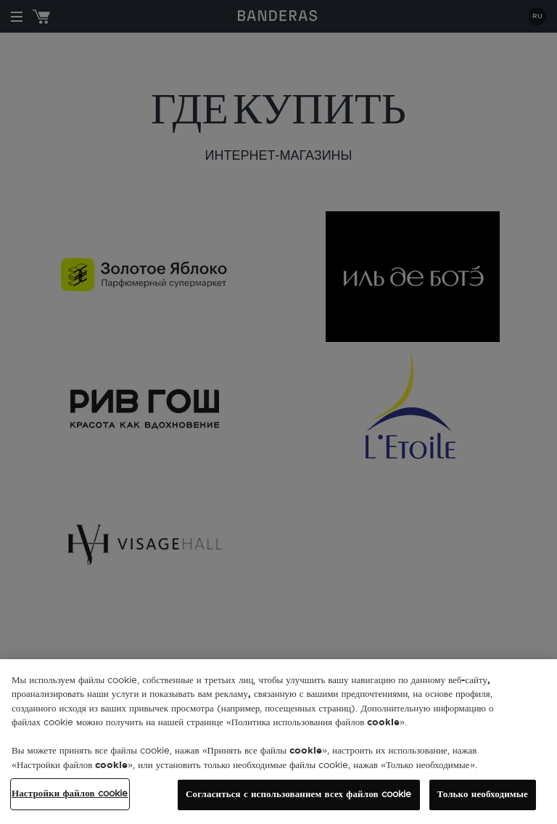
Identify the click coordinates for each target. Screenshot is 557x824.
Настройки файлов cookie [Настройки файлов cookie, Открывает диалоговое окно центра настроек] (70, 794)
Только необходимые (482, 794)
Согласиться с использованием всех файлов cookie (298, 794)
